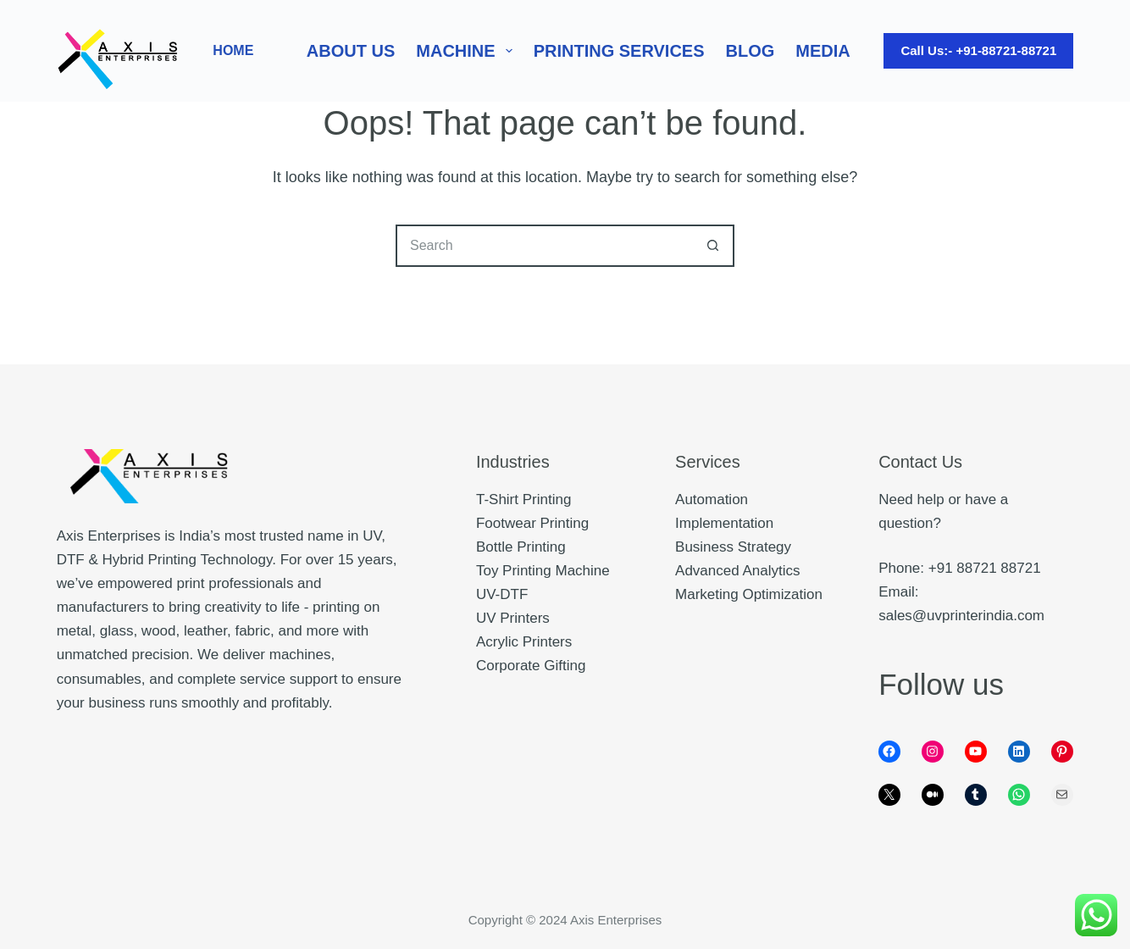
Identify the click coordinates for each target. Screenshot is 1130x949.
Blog (750, 51)
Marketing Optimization (749, 594)
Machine (467, 51)
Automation (711, 499)
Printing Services (619, 51)
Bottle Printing (521, 547)
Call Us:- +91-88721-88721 (978, 50)
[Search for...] (544, 246)
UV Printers (513, 618)
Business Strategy (733, 547)
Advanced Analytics (737, 571)
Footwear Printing (532, 523)
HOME (233, 50)
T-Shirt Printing (523, 499)
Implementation (724, 523)
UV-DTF (502, 594)
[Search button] (713, 246)
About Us (351, 51)
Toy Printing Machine (543, 571)
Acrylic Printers (524, 642)
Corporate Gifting (530, 666)
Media (822, 51)
